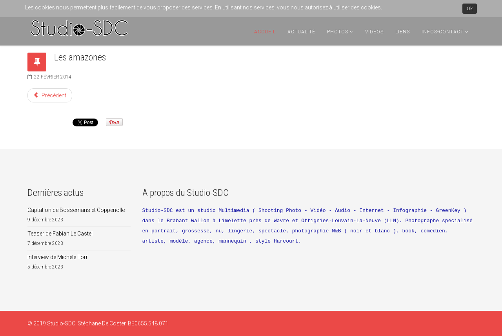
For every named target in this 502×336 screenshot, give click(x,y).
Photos (337, 32)
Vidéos (374, 32)
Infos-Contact (443, 32)
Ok (470, 8)
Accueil (265, 32)
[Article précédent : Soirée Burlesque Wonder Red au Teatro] (49, 95)
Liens (402, 32)
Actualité (301, 32)
